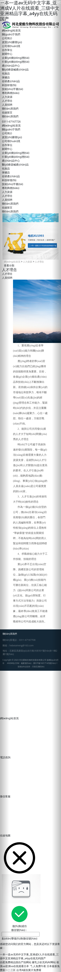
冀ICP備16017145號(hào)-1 (45, 663)
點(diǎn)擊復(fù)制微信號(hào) (19, 938)
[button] (4, 486)
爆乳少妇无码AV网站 (44, 962)
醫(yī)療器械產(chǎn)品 (15, 69)
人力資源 (27, 261)
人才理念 (39, 261)
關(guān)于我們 (11, 34)
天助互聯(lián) (38, 666)
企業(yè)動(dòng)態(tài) (15, 58)
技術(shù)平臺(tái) (12, 89)
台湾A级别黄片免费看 (28, 970)
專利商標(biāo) (10, 93)
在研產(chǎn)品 (11, 81)
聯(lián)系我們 (10, 108)
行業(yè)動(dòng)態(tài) (15, 61)
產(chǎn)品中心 (11, 65)
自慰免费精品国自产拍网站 (15, 962)
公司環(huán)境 (11, 46)
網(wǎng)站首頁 (11, 30)
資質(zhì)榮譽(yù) (12, 42)
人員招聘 (7, 277)
